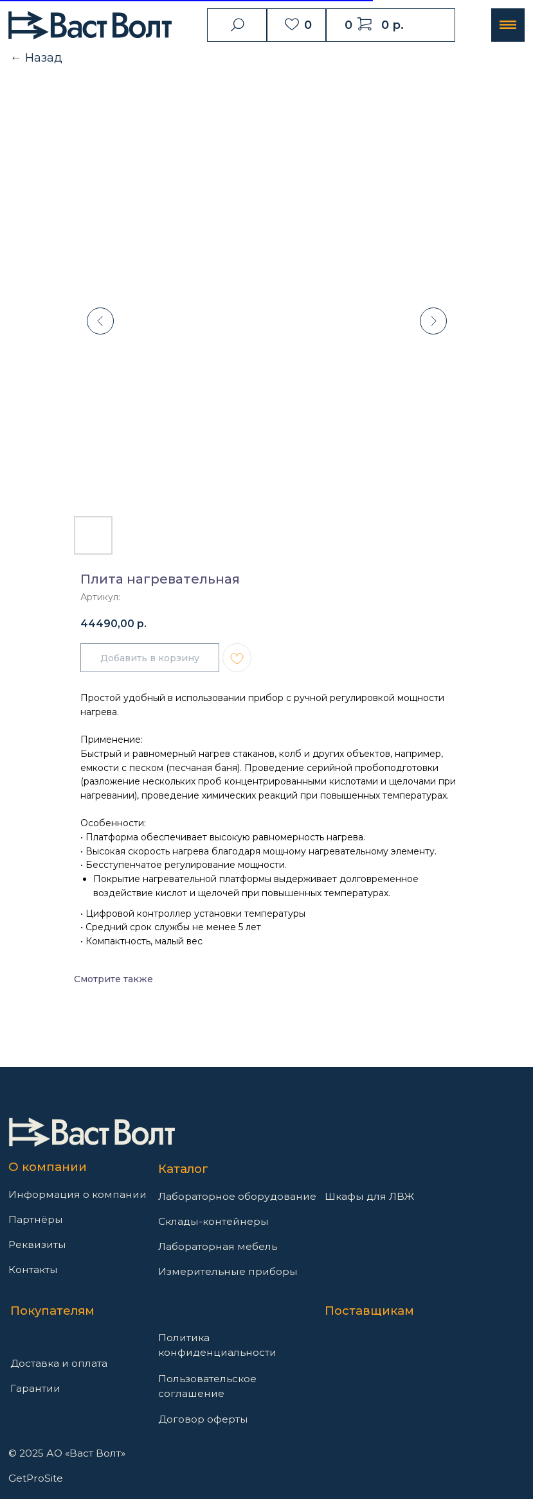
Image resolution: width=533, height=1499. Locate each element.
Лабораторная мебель (217, 1246)
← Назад (36, 57)
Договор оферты (203, 1419)
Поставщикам (369, 1310)
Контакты (33, 1269)
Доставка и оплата (58, 1363)
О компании (47, 1166)
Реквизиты (37, 1244)
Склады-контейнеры (213, 1221)
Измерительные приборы (228, 1271)
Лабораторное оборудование (237, 1196)
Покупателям (52, 1310)
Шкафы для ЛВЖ (369, 1196)
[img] (91, 1132)
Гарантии (35, 1388)
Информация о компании (77, 1194)
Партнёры (35, 1219)
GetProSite (35, 1478)
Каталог (183, 1168)
